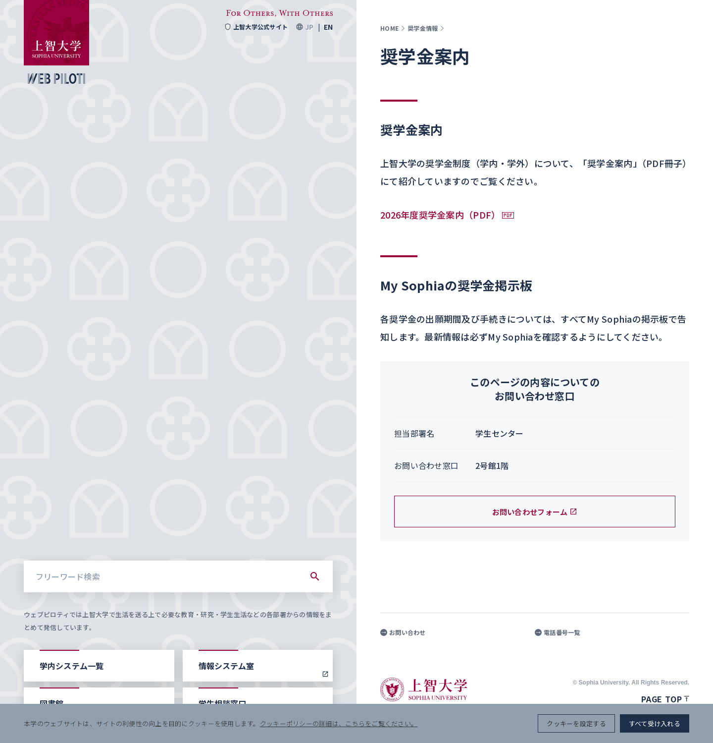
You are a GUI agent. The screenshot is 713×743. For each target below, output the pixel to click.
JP (309, 26)
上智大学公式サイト (256, 27)
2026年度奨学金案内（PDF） (440, 214)
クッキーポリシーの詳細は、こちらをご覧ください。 (338, 723)
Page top (665, 699)
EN (328, 26)
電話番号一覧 (557, 632)
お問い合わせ (403, 632)
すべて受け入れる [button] (654, 723)
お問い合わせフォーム (535, 512)
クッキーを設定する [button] (576, 723)
